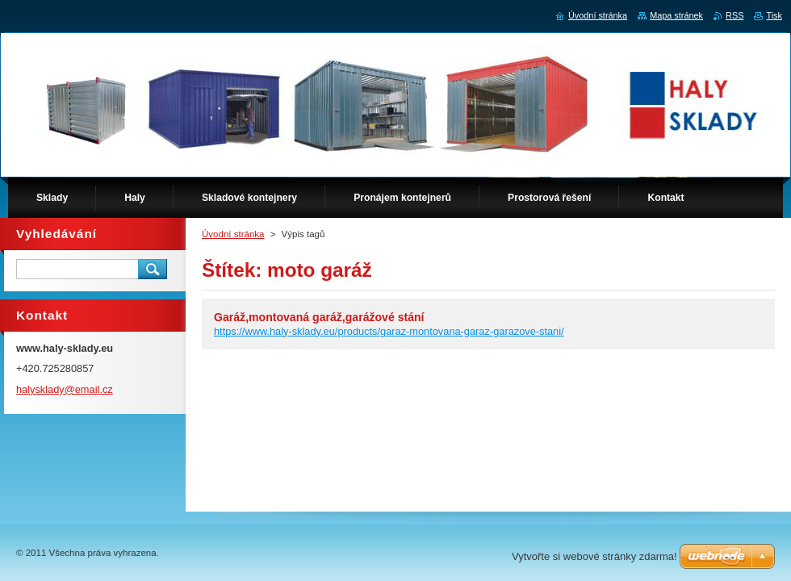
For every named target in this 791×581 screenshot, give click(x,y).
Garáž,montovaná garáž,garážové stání (319, 317)
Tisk (774, 15)
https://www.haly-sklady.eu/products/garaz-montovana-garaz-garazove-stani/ (389, 331)
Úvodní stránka (233, 234)
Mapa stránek (676, 15)
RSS (734, 15)
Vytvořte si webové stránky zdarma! (594, 556)
